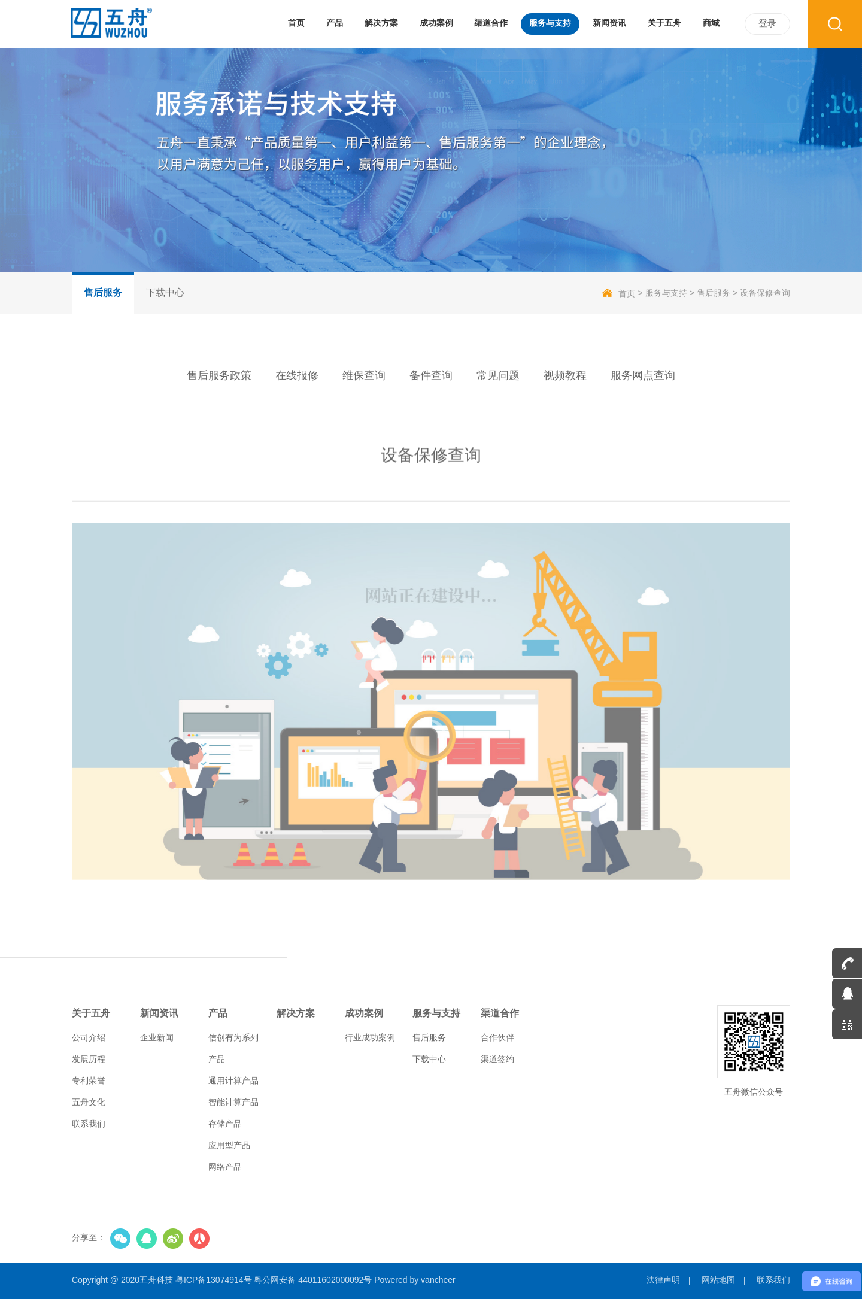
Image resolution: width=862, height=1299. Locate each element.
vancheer (438, 1280)
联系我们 (88, 1124)
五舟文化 (88, 1102)
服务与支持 (666, 293)
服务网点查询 (643, 376)
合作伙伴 (497, 1038)
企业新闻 (157, 1038)
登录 (767, 24)
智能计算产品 (233, 1102)
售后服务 (103, 293)
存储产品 (225, 1124)
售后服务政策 (219, 376)
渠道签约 (497, 1059)
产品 (217, 1014)
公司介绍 (88, 1038)
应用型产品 (229, 1146)
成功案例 (364, 1014)
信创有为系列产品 (233, 1049)
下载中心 (165, 293)
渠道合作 (500, 1014)
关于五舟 (91, 1014)
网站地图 (718, 1280)
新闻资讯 (159, 1014)
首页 (618, 294)
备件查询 (431, 376)
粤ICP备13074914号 (213, 1280)
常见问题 (498, 376)
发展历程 (88, 1059)
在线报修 (296, 376)
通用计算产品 (233, 1081)
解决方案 (296, 1014)
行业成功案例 (370, 1038)
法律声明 (663, 1280)
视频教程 (565, 376)
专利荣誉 (88, 1081)
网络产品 (225, 1167)
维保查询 (364, 376)
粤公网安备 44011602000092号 (313, 1280)
